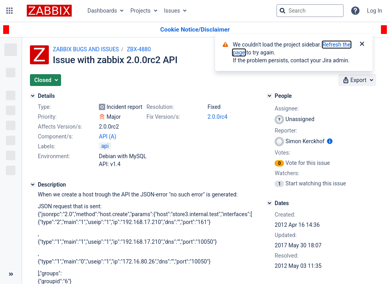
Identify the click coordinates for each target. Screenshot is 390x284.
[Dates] (269, 203)
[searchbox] (310, 10)
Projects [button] (140, 10)
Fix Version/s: (163, 117)
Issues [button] (172, 10)
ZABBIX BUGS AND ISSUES (86, 49)
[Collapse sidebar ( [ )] (11, 274)
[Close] (362, 45)
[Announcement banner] (195, 29)
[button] (9, 11)
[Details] (32, 96)
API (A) (107, 136)
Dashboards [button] (102, 10)
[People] (269, 96)
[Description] (32, 184)
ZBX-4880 (139, 49)
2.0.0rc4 (218, 117)
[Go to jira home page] (49, 11)
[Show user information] (330, 141)
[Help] (355, 10)
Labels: (46, 146)
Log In (374, 10)
